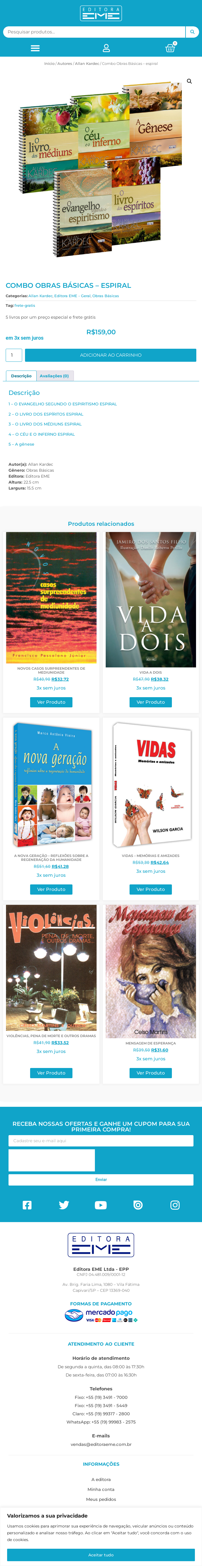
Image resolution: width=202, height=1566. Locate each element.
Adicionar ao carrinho (110, 355)
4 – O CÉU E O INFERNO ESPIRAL (42, 434)
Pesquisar (192, 32)
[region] (101, 1536)
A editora (101, 1479)
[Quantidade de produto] (14, 355)
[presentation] (52, 1160)
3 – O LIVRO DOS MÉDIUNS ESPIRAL (45, 424)
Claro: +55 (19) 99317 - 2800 (101, 1413)
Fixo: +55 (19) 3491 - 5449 (101, 1405)
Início (49, 63)
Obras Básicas (105, 295)
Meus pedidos (101, 1499)
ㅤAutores (64, 63)
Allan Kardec (87, 63)
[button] (35, 48)
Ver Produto (51, 702)
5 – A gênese (21, 444)
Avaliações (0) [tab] (54, 375)
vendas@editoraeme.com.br (101, 1444)
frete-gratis (24, 305)
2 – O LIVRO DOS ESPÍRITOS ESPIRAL (46, 414)
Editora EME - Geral (72, 295)
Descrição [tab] (21, 375)
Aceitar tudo (101, 1555)
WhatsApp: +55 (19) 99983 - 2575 (101, 1422)
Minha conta (101, 1489)
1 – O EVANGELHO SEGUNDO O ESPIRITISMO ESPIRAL (63, 404)
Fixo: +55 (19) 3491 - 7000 (101, 1397)
